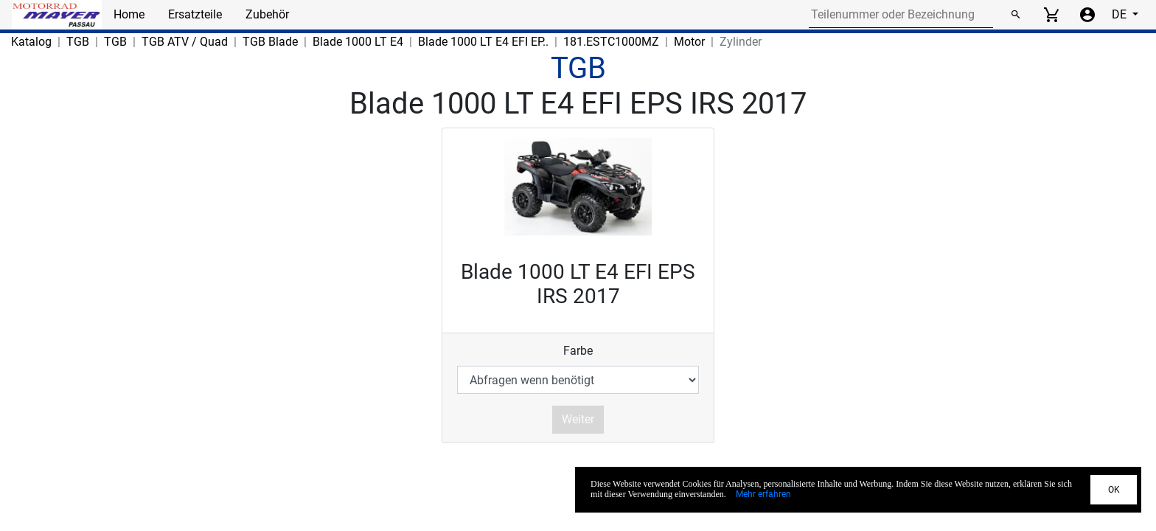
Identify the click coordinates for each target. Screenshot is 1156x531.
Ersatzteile (195, 14)
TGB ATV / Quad (185, 42)
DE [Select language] (1120, 14)
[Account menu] (1087, 14)
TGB (77, 42)
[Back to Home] (57, 15)
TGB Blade (270, 42)
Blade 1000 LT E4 (358, 42)
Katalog (31, 42)
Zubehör (267, 14)
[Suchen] (1015, 14)
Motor (689, 42)
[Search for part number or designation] (901, 14)
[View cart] (1051, 14)
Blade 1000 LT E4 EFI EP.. (483, 42)
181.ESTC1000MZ (611, 42)
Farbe (578, 351)
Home (129, 14)
